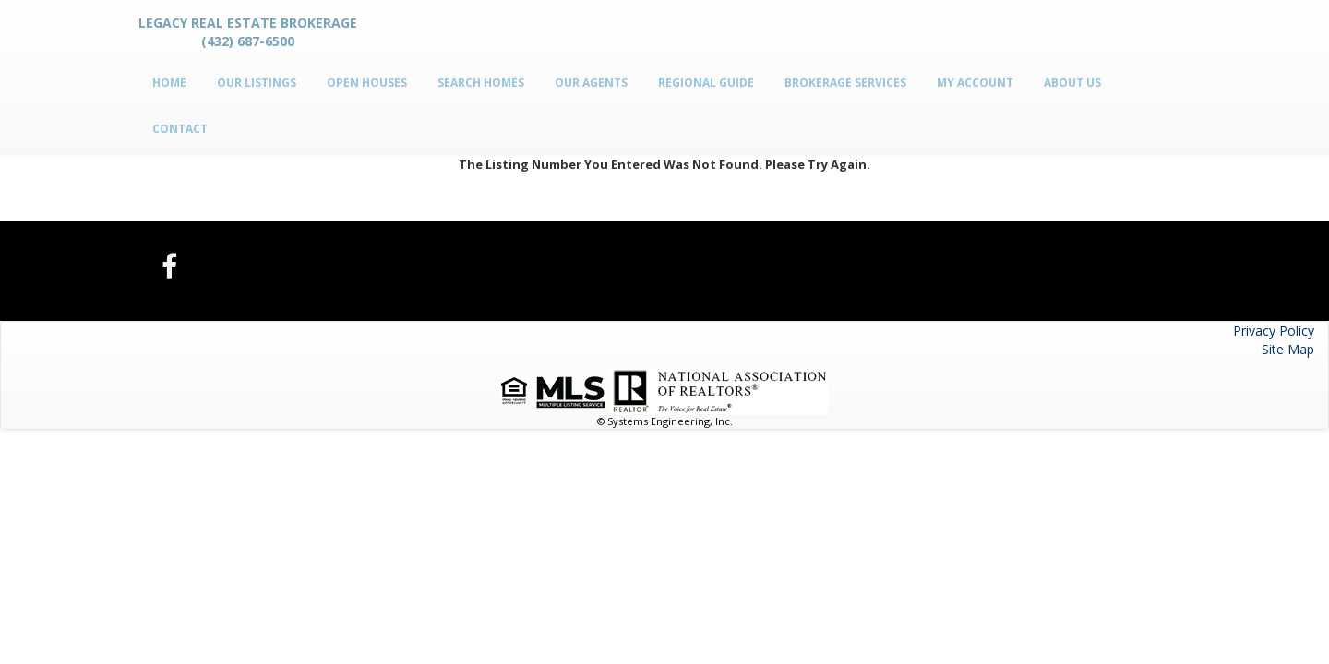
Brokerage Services (845, 82)
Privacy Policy (1273, 330)
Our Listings (256, 82)
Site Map (1288, 349)
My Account (975, 82)
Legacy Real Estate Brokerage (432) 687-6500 (247, 32)
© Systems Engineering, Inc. (665, 421)
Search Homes (480, 82)
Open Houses (367, 82)
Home (169, 82)
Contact (180, 128)
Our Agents (591, 82)
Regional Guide (706, 82)
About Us (1072, 82)
